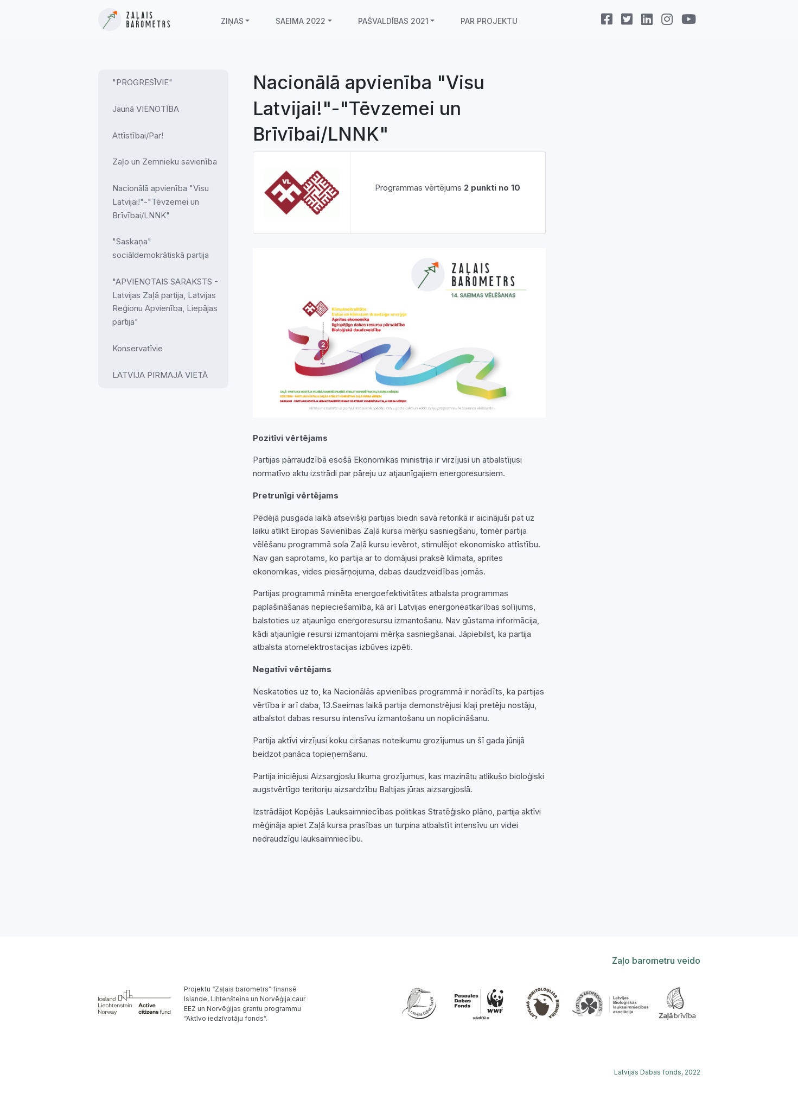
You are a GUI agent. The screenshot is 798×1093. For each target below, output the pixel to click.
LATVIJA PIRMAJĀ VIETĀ (160, 375)
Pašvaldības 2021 (393, 21)
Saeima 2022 (300, 21)
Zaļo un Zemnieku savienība (164, 161)
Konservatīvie (137, 348)
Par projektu (489, 21)
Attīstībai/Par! (137, 135)
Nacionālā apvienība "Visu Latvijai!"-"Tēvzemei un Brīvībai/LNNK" (160, 201)
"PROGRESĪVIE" (142, 82)
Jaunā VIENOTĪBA (145, 109)
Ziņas (232, 21)
